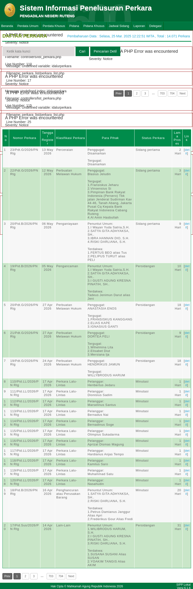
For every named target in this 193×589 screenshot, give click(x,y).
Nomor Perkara (24, 138)
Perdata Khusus (54, 26)
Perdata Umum (27, 26)
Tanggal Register (47, 138)
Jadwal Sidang (119, 26)
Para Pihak (110, 138)
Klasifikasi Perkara (70, 138)
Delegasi (155, 26)
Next (183, 93)
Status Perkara (153, 138)
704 (172, 93)
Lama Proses (177, 138)
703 (162, 93)
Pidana (74, 26)
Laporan (139, 26)
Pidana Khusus (94, 26)
